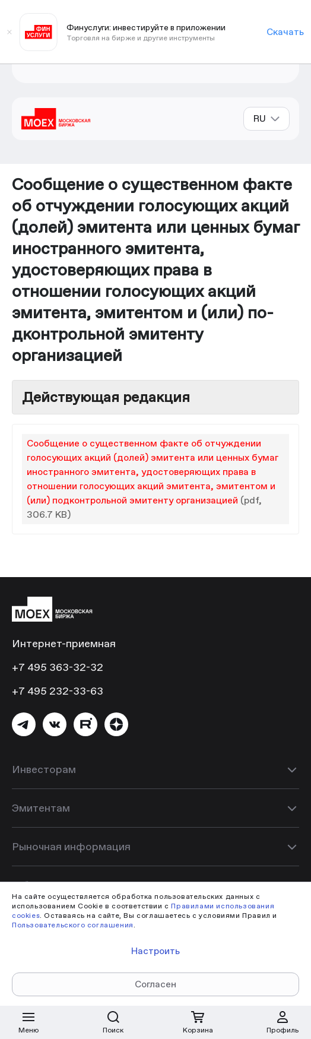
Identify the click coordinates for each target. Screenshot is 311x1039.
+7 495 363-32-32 (57, 667)
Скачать (285, 32)
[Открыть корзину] (197, 1022)
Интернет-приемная (64, 643)
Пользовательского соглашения (73, 924)
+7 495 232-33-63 (57, 691)
